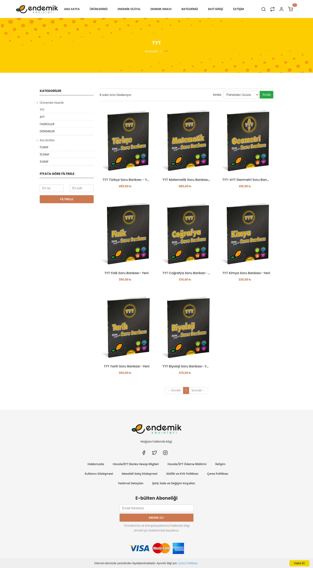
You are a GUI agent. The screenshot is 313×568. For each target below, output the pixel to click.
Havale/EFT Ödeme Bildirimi (186, 464)
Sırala (266, 94)
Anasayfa (151, 51)
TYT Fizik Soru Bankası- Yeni (126, 273)
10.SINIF (44, 154)
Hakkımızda (96, 464)
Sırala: (217, 95)
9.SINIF (44, 162)
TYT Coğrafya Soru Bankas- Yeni (186, 273)
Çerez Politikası (188, 563)
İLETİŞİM (238, 9)
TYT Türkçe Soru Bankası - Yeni (127, 180)
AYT (42, 117)
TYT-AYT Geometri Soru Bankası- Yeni (246, 180)
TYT (42, 110)
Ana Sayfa (72, 9)
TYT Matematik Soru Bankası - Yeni (186, 180)
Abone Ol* (156, 517)
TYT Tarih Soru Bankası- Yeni (127, 366)
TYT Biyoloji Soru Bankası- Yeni (186, 366)
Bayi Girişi (215, 9)
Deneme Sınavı (161, 9)
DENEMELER (47, 131)
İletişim (220, 464)
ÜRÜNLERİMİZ (99, 9)
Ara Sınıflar (47, 140)
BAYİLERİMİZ (189, 9)
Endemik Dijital (129, 9)
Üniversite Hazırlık (52, 103)
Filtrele (66, 199)
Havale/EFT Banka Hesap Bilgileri (136, 464)
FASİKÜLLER (47, 124)
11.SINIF (44, 147)
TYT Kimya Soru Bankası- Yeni (246, 273)
